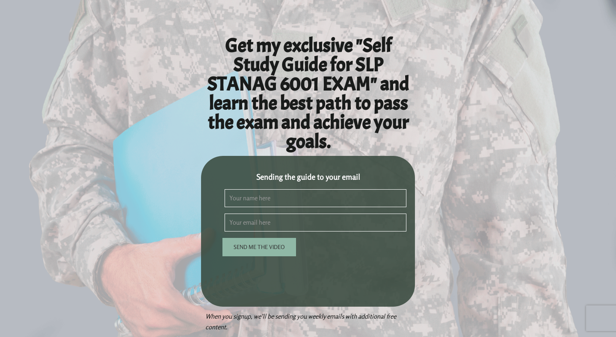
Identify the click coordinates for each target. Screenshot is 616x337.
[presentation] (290, 279)
